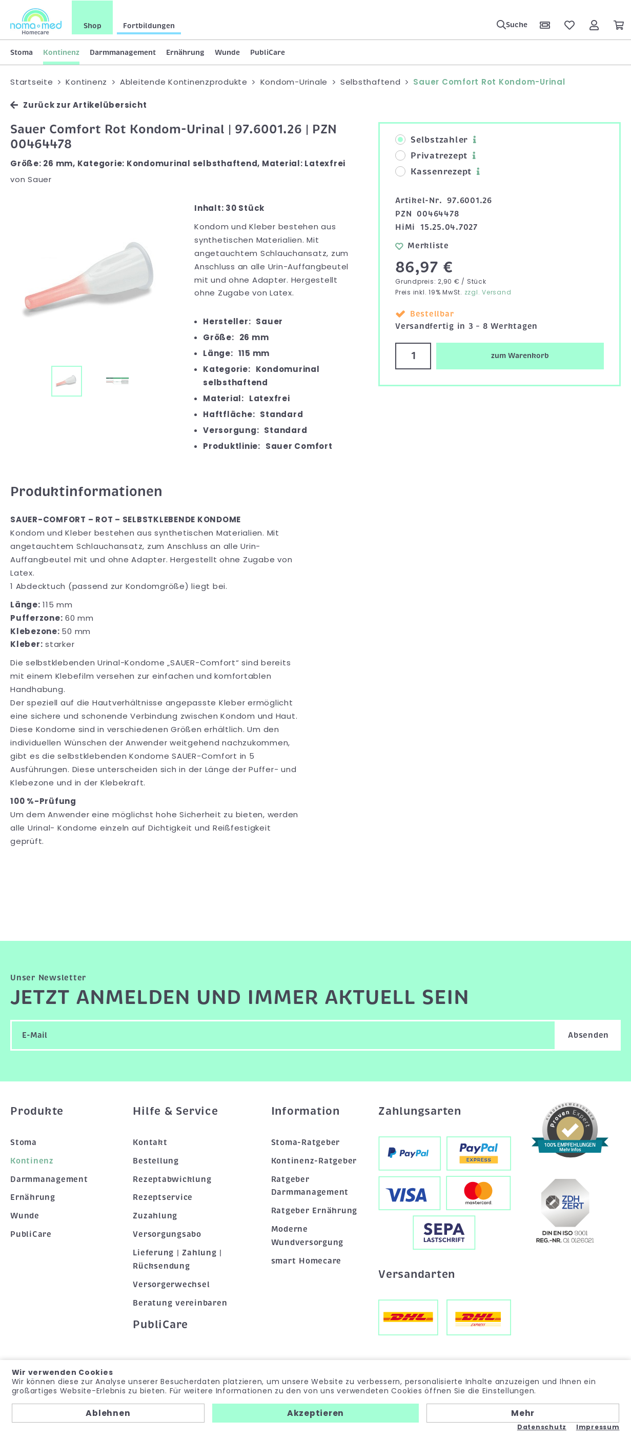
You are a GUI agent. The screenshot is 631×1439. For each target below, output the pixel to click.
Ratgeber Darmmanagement (310, 1185)
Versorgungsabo (167, 1234)
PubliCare (267, 51)
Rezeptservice (163, 1197)
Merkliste (422, 245)
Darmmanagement (123, 51)
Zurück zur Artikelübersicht (78, 105)
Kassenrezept (433, 172)
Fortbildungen (149, 25)
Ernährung (185, 51)
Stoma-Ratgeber (305, 1142)
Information (305, 1111)
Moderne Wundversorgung (307, 1236)
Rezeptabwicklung (172, 1179)
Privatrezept (431, 156)
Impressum (598, 1427)
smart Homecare (306, 1261)
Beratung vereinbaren (180, 1303)
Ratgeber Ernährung (314, 1210)
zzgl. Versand (488, 291)
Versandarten (416, 1274)
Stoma (21, 51)
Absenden (588, 1035)
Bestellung (156, 1160)
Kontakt (150, 1142)
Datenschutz (541, 1427)
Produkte (37, 1111)
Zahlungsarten (419, 1111)
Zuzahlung (155, 1215)
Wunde (227, 51)
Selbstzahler (431, 140)
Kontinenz (61, 51)
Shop (92, 25)
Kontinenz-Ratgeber (314, 1160)
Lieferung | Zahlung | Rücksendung (177, 1259)
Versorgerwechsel (171, 1284)
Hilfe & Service (175, 1111)
